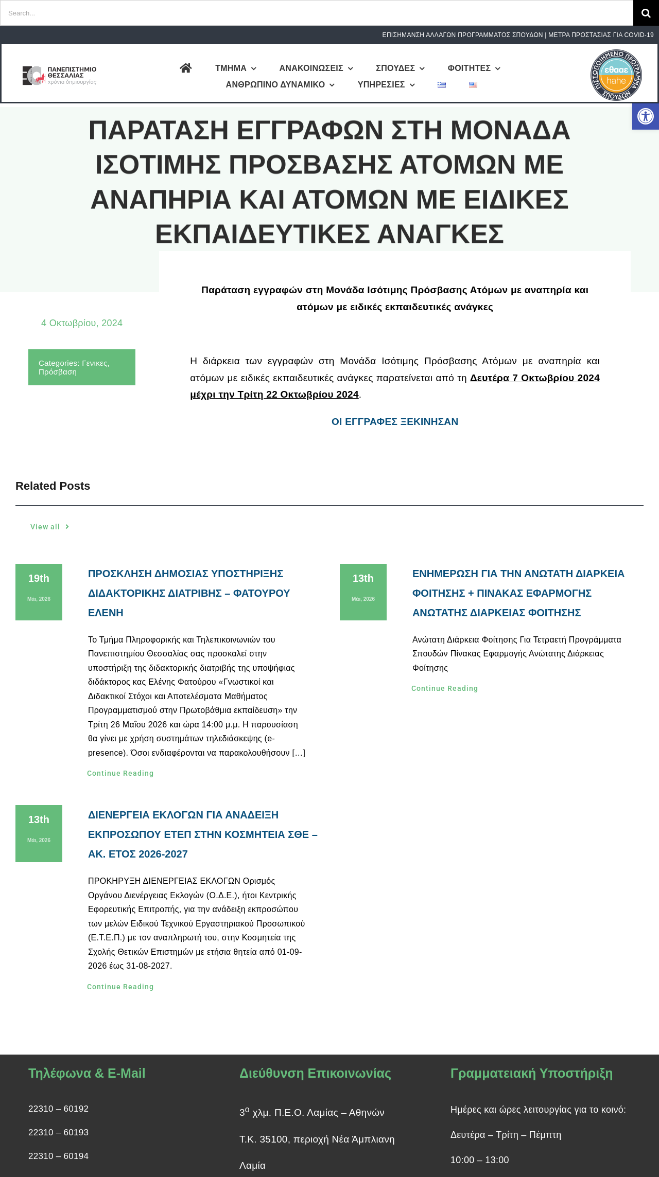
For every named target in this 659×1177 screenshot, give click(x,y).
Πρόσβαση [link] (57, 371)
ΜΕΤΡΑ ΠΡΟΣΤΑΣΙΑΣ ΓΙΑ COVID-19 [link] (601, 35)
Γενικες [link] (94, 363)
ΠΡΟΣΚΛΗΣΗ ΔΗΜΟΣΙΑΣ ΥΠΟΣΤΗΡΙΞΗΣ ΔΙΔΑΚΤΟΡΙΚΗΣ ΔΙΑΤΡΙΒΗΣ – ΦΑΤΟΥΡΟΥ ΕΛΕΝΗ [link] (189, 593)
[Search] (646, 13)
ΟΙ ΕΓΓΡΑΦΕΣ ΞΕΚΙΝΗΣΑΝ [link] (395, 422)
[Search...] (316, 13)
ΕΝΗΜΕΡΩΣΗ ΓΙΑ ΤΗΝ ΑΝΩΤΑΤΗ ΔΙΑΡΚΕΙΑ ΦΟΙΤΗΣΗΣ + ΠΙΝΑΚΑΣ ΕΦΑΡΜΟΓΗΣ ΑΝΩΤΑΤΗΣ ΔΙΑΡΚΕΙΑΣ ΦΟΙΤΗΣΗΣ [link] (518, 593)
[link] (645, 116)
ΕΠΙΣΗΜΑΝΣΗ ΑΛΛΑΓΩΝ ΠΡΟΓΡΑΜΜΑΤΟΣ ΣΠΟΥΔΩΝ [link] (463, 35)
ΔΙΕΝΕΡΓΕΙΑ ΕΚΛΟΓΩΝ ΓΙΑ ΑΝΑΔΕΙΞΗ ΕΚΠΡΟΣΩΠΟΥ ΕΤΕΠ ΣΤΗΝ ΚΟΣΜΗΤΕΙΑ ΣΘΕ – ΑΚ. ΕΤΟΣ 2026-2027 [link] (203, 834)
